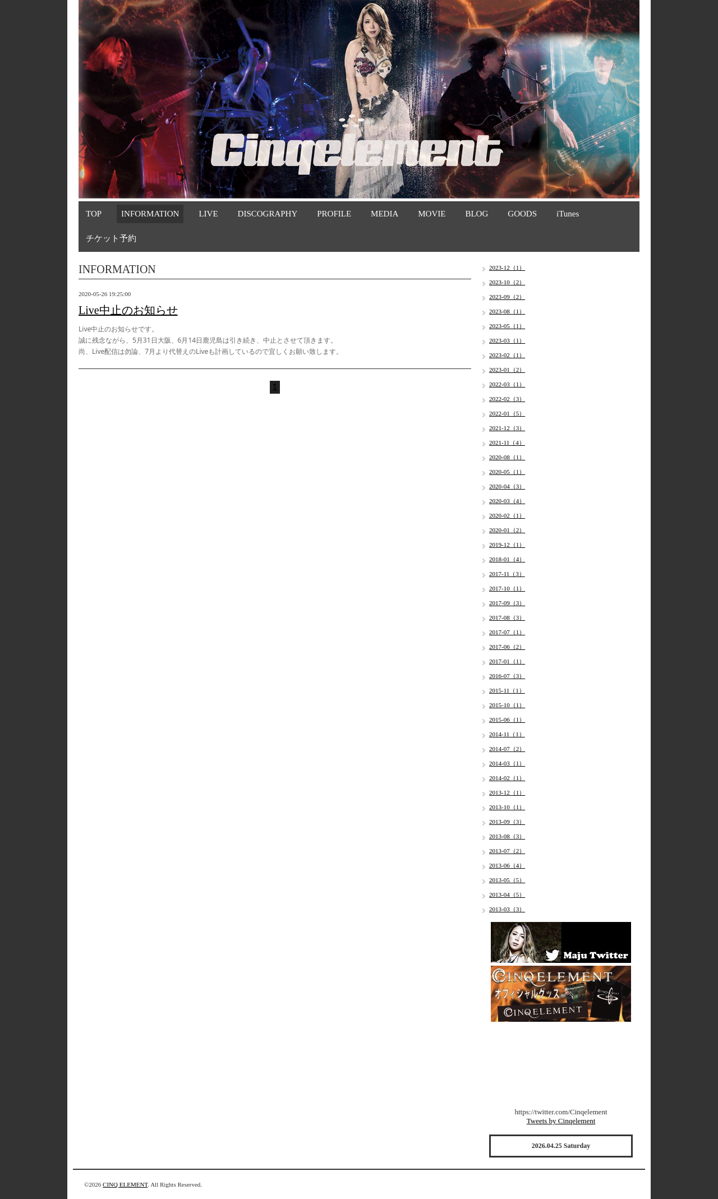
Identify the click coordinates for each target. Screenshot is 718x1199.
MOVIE (431, 213)
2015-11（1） (507, 690)
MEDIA (384, 213)
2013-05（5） (507, 880)
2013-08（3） (507, 836)
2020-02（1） (507, 515)
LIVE (208, 213)
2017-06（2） (507, 646)
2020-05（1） (507, 471)
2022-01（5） (507, 413)
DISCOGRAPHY (268, 213)
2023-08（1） (507, 311)
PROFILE (334, 213)
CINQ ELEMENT (125, 1184)
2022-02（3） (507, 398)
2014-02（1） (507, 777)
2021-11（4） (507, 442)
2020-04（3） (507, 486)
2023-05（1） (507, 325)
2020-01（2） (507, 530)
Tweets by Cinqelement (561, 1121)
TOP (94, 213)
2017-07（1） (507, 632)
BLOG (476, 213)
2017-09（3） (507, 602)
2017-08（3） (507, 617)
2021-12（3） (507, 428)
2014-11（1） (507, 734)
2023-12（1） (507, 267)
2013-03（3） (507, 909)
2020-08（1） (507, 457)
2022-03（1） (507, 384)
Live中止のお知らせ (128, 310)
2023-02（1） (507, 355)
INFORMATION (150, 213)
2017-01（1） (507, 661)
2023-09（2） (507, 296)
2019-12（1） (507, 544)
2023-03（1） (507, 340)
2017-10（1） (507, 588)
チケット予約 (111, 238)
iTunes (567, 213)
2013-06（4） (507, 865)
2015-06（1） (507, 719)
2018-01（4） (507, 559)
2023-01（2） (507, 369)
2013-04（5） (507, 894)
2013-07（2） (507, 850)
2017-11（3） (507, 573)
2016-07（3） (507, 675)
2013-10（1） (507, 807)
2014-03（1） (507, 763)
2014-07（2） (507, 748)
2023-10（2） (507, 282)
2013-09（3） (507, 821)
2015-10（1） (507, 705)
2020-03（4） (507, 500)
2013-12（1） (507, 792)
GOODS (522, 213)
